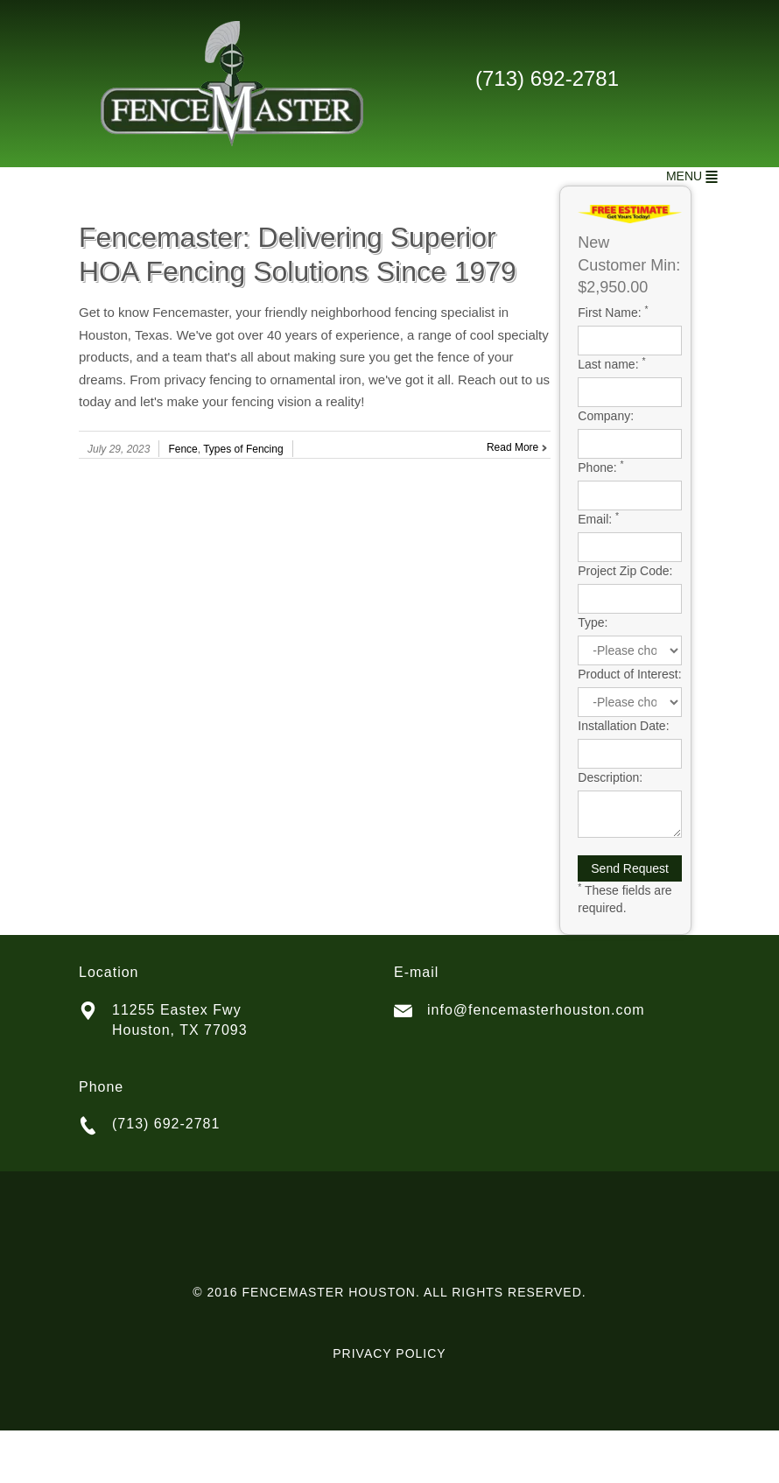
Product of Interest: (629, 674)
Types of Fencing (243, 449)
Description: (610, 777)
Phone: (600, 466)
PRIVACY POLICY (389, 1353)
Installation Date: (623, 726)
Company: (606, 416)
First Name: (613, 312)
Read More (512, 447)
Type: (592, 622)
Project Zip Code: (625, 571)
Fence (182, 449)
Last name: (611, 363)
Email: (598, 518)
